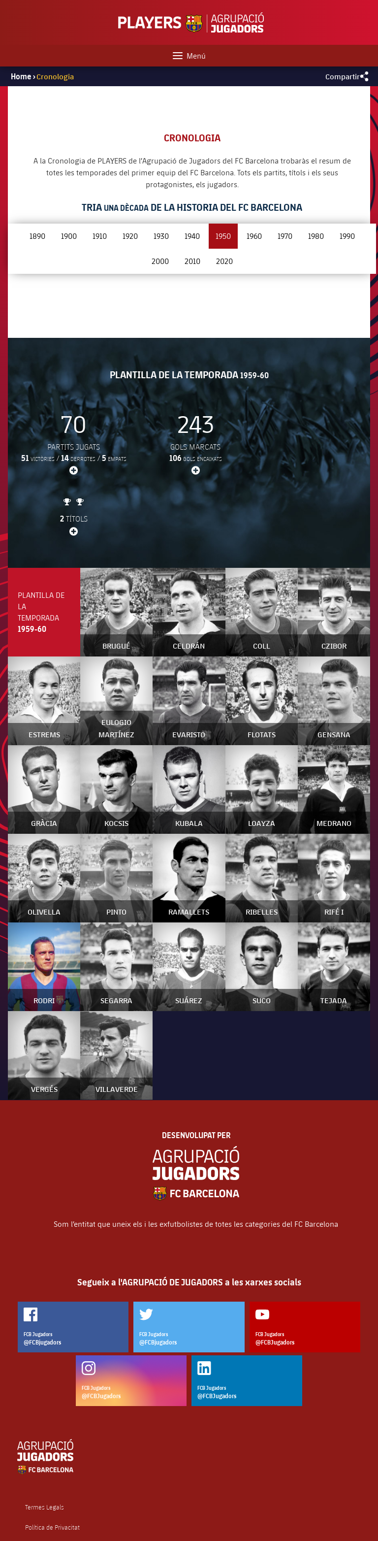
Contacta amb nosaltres (57, 1506)
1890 (37, 235)
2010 (192, 260)
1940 (192, 235)
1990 (347, 235)
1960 (254, 235)
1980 (316, 235)
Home (21, 76)
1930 (161, 235)
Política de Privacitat (52, 1467)
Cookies (35, 1486)
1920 (130, 235)
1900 (69, 235)
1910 (100, 235)
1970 (285, 235)
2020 (224, 260)
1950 (223, 235)
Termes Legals (44, 1446)
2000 (160, 260)
